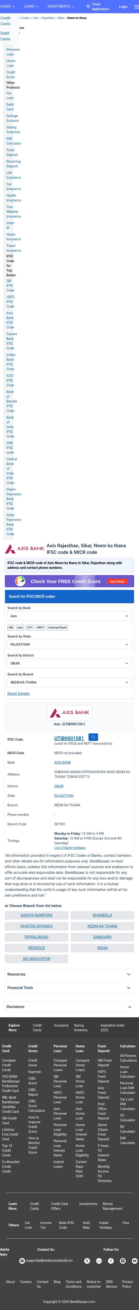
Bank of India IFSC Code (10, 426)
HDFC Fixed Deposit (103, 1076)
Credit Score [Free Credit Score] (10, 74)
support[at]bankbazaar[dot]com (46, 1261)
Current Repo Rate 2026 (81, 1169)
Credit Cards (37, 1027)
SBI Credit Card (9, 1120)
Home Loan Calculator (127, 1071)
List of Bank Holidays (69, 848)
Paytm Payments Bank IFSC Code (13, 499)
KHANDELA (102, 915)
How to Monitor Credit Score (34, 1145)
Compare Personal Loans (60, 1065)
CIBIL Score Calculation (36, 1106)
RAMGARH (102, 937)
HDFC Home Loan (80, 1097)
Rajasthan (48, 18)
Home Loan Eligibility (82, 1150)
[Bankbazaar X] (87, 1261)
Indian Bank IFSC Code (10, 362)
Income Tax (46, 1225)
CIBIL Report (33, 1092)
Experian (34, 1072)
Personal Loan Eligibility (60, 1129)
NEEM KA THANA (102, 926)
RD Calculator (127, 1129)
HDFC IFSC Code (10, 301)
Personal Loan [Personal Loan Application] (13, 52)
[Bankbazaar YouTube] (135, 1261)
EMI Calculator (13, 141)
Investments (88, 1204)
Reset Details (18, 693)
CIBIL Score (32, 1081)
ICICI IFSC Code (10, 380)
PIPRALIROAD (36, 937)
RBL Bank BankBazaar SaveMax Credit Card (11, 1104)
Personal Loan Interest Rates (60, 1148)
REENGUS (36, 948)
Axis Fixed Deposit (103, 1092)
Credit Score (32, 1063)
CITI (29, 627)
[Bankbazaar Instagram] (123, 1261)
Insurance (61, 1025)
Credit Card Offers (59, 1206)
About (10, 1282)
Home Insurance (13, 237)
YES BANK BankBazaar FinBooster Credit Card (11, 1084)
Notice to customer (94, 1284)
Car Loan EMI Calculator (127, 1104)
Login (123, 7)
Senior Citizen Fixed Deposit (103, 1132)
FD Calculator (127, 1118)
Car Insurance (13, 186)
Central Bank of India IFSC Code (11, 471)
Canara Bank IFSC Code (11, 341)
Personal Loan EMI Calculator (127, 1088)
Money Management (112, 1206)
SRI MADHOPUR (36, 959)
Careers (26, 1282)
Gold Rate (86, 1225)
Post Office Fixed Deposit (103, 1111)
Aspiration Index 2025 (113, 1027)
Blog (57, 1282)
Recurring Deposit (13, 164)
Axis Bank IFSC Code (10, 320)
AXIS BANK (62, 762)
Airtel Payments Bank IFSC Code (13, 524)
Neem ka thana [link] (77, 18)
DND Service (111, 1284)
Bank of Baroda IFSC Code (11, 401)
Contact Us (43, 1284)
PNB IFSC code (10, 447)
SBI (11, 627)
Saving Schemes (13, 129)
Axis (35, 18)
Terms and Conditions (74, 1284)
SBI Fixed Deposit (105, 1063)
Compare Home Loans (82, 1065)
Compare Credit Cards (9, 1065)
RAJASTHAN (63, 796)
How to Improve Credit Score (34, 1124)
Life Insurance (13, 175)
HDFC (40, 627)
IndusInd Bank (57, 627)
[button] (93, 737)
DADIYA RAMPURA (37, 915)
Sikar (61, 18)
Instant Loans (59, 1164)
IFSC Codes (22, 18)
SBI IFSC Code (10, 285)
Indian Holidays (105, 1225)
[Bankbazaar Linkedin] (99, 1261)
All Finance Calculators (128, 1058)
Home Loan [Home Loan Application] (10, 63)
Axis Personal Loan (60, 1113)
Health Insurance (13, 198)
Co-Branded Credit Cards (11, 1166)
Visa (126, 1223)
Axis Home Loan (80, 1113)
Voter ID (10, 225)
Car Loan (10, 95)
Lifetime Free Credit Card (10, 1134)
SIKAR (59, 786)
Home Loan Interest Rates (81, 1132)
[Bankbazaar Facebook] (111, 1261)
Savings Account (12, 118)
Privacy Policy (127, 1284)
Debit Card (10, 107)
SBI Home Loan (80, 1081)
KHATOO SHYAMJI (37, 926)
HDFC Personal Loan (60, 1097)
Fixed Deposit (12, 152)
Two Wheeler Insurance (13, 211)
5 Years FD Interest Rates (103, 1153)
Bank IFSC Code (66, 1225)
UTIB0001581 (69, 738)
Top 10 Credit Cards (7, 1150)
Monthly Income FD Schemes (105, 1174)
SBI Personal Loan (60, 1081)
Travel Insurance (13, 248)
